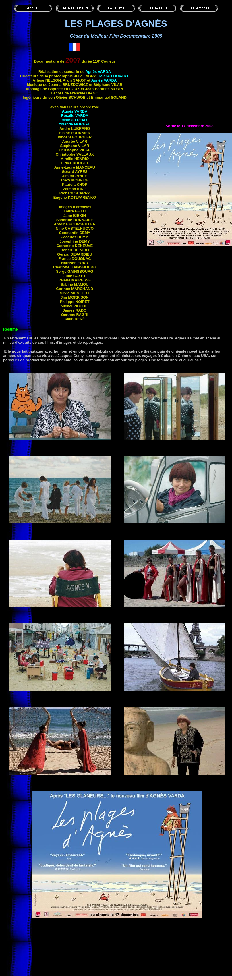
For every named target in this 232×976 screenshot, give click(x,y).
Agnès (98, 71)
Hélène (113, 76)
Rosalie (74, 115)
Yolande (75, 124)
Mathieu (75, 120)
